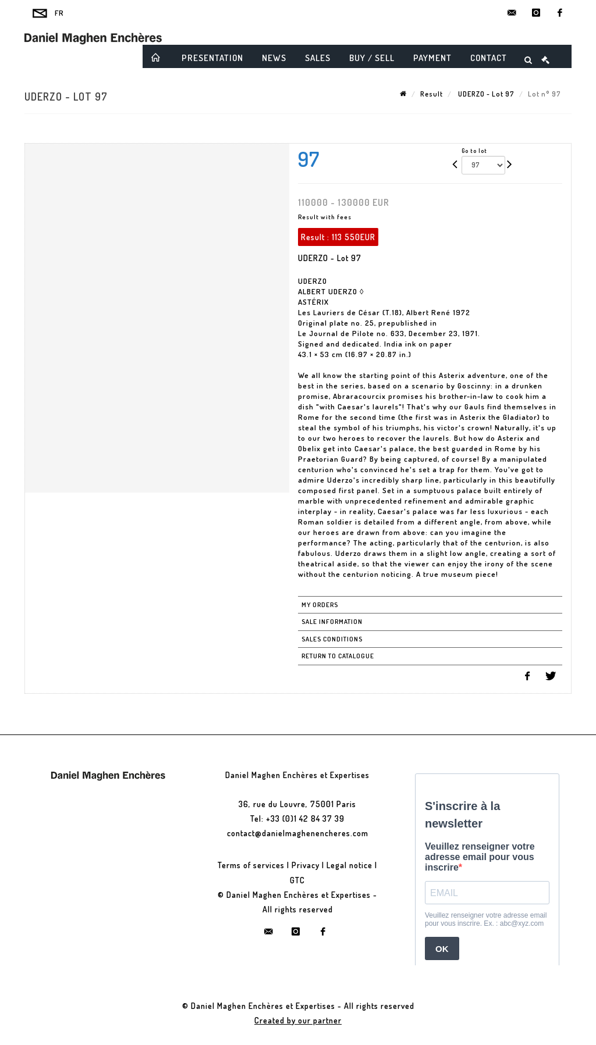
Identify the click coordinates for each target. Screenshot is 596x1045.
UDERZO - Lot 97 (485, 94)
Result (431, 94)
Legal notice (349, 865)
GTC (297, 880)
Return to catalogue (337, 656)
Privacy (306, 865)
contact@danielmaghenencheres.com (297, 833)
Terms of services (251, 865)
